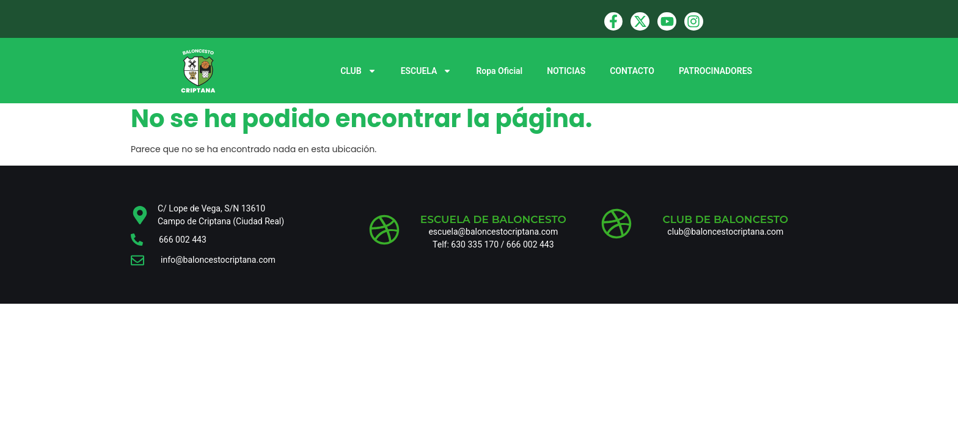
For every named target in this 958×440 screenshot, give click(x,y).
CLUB (358, 71)
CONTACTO (632, 71)
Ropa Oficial (499, 71)
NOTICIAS (566, 71)
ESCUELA (426, 71)
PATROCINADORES (715, 71)
